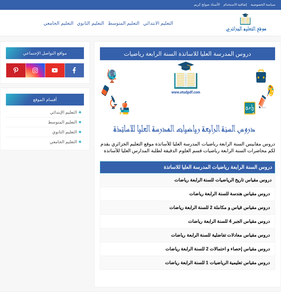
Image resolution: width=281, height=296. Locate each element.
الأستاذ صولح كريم (207, 4)
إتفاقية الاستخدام (235, 4)
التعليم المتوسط (124, 23)
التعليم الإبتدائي (63, 112)
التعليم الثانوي (90, 23)
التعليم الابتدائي (158, 23)
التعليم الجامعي (59, 23)
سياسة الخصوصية (263, 4)
